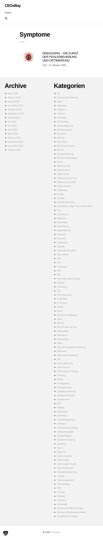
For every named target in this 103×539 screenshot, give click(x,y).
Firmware (61, 238)
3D (58, 93)
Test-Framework (65, 467)
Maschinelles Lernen (67, 327)
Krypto (60, 306)
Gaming (60, 246)
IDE (58, 274)
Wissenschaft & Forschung (70, 508)
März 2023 (13, 133)
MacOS (60, 322)
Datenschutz (63, 174)
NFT (59, 359)
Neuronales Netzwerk (67, 355)
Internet (60, 282)
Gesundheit (62, 254)
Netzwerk (61, 351)
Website (61, 496)
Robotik (60, 407)
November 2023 (15, 105)
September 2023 (16, 113)
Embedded (62, 222)
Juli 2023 (12, 121)
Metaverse (62, 335)
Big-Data (61, 133)
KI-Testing (62, 302)
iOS (59, 290)
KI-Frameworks (64, 294)
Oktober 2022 (14, 149)
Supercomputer (64, 455)
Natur (59, 343)
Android (61, 113)
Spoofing (61, 443)
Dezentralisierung (65, 202)
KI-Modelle (62, 298)
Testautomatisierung (67, 472)
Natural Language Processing (71, 347)
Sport (59, 447)
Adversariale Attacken (68, 97)
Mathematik (62, 331)
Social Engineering (66, 419)
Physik (60, 379)
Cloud (60, 161)
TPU (59, 488)
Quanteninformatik (66, 395)
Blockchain (62, 141)
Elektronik (61, 218)
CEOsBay (55, 532)
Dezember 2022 (15, 141)
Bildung (60, 137)
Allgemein (62, 105)
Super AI (61, 451)
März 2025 (13, 93)
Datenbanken (63, 170)
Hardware (62, 266)
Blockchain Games (66, 145)
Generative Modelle (66, 250)
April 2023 (13, 129)
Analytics (61, 109)
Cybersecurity (63, 165)
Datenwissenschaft (66, 182)
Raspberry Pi (63, 399)
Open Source (63, 367)
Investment (62, 286)
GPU (59, 262)
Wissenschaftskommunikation (71, 512)
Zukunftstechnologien (67, 516)
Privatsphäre (63, 383)
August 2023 (14, 117)
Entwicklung (63, 226)
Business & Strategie (67, 157)
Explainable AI (64, 230)
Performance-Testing (67, 371)
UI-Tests (61, 492)
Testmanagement (65, 480)
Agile (59, 101)
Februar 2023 (14, 137)
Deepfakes (62, 190)
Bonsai (60, 149)
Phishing (61, 375)
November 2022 (15, 145)
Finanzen (61, 234)
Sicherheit (62, 415)
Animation (62, 117)
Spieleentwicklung (66, 439)
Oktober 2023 (14, 109)
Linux (59, 318)
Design (60, 194)
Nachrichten (63, 339)
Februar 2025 (14, 97)
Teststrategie (63, 484)
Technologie (63, 459)
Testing (60, 476)
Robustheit (62, 411)
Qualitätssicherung (66, 391)
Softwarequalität (65, 431)
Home (8, 12)
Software (61, 423)
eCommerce (63, 214)
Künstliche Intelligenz (67, 315)
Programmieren (64, 387)
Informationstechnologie (68, 278)
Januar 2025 (14, 101)
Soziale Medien (64, 435)
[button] (5, 533)
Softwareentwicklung (67, 427)
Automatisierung (65, 125)
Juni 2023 (12, 125)
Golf (59, 258)
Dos (59, 210)
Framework (62, 242)
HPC (59, 270)
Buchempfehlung (65, 153)
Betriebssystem (64, 129)
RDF (59, 403)
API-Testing (62, 121)
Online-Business (65, 363)
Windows (61, 500)
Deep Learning (64, 186)
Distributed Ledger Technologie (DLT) (75, 206)
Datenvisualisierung (66, 177)
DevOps (61, 198)
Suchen (7, 18)
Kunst (59, 310)
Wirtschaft (62, 504)
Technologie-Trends (67, 463)
